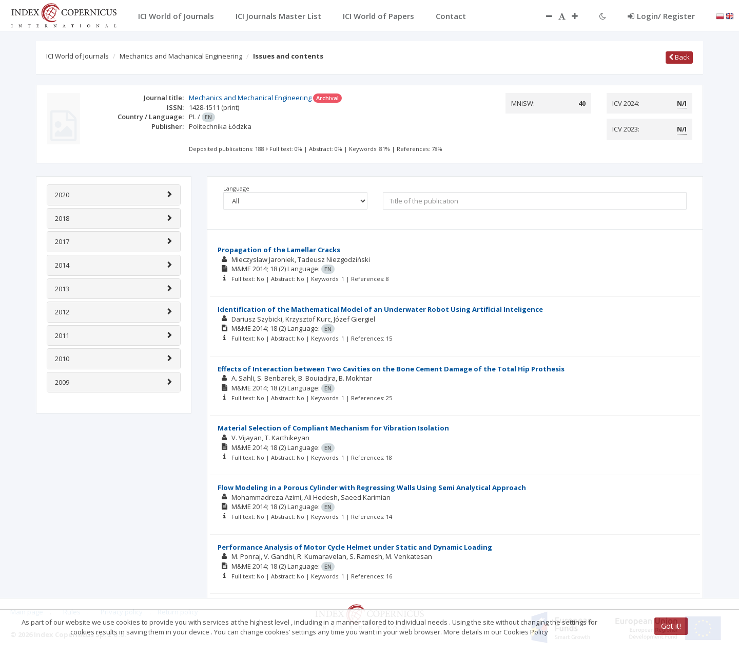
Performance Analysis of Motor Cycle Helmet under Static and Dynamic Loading (355, 547)
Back (679, 57)
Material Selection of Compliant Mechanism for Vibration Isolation (333, 428)
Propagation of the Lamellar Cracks (279, 249)
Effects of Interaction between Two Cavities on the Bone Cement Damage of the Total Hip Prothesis (391, 368)
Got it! (671, 626)
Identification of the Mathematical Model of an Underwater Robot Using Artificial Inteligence (380, 309)
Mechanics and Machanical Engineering (181, 56)
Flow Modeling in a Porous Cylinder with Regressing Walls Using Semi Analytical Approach (372, 487)
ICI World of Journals (77, 56)
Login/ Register (661, 16)
